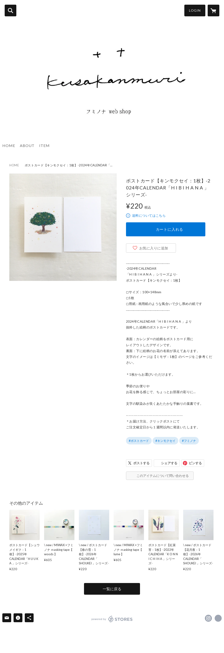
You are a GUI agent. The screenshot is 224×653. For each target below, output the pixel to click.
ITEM (44, 145)
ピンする (195, 463)
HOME (8, 145)
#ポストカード (139, 441)
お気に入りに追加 (153, 248)
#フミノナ (189, 441)
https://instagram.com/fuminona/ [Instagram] (208, 618)
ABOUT (27, 145)
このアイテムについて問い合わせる (162, 476)
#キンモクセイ (165, 441)
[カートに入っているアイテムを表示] (213, 10)
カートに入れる (169, 229)
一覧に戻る (112, 589)
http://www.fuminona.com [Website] (218, 618)
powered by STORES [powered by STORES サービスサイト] (112, 619)
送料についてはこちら (149, 215)
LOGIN (195, 10)
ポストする (141, 463)
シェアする (169, 463)
